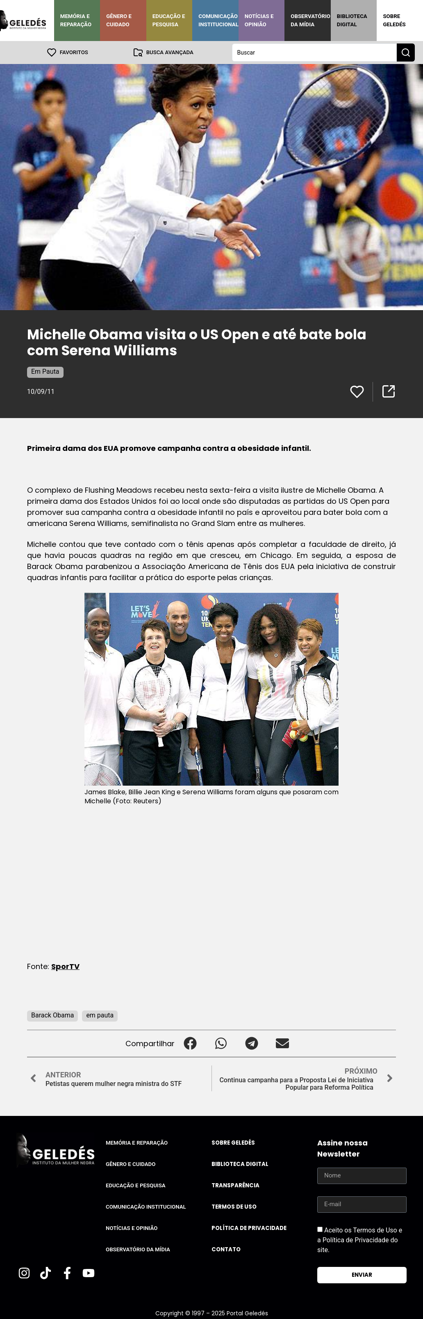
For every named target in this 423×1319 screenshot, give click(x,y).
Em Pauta (45, 371)
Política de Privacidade (249, 1228)
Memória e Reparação (75, 20)
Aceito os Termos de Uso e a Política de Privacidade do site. (359, 1240)
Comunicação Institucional (218, 20)
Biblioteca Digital (352, 20)
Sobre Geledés (394, 20)
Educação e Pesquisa (168, 20)
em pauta (100, 1015)
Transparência (235, 1185)
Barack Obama (52, 1015)
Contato (226, 1249)
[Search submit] (406, 52)
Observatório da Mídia (310, 20)
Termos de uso (234, 1207)
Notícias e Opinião (259, 20)
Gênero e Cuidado (119, 20)
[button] (190, 1043)
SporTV (65, 966)
